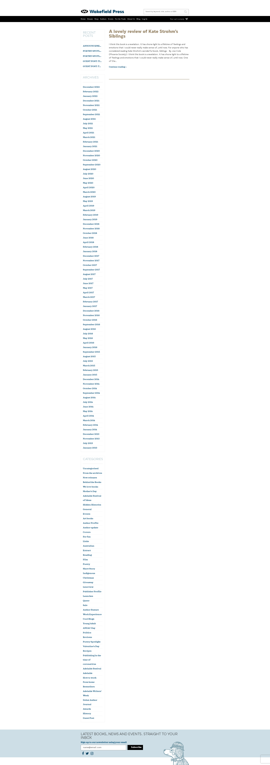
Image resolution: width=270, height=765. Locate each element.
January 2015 (90, 375)
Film (85, 560)
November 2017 (91, 261)
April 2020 (88, 187)
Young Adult (89, 623)
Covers (87, 532)
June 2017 (88, 283)
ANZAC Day (89, 628)
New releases (90, 478)
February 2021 (90, 142)
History (87, 713)
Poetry (86, 564)
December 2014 (91, 379)
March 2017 (89, 297)
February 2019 (90, 215)
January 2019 (90, 219)
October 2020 (90, 160)
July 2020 (88, 174)
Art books (88, 518)
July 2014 (88, 402)
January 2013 (90, 448)
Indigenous (89, 573)
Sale (85, 605)
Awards (87, 709)
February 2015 (90, 370)
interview (88, 587)
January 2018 (90, 251)
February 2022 (90, 92)
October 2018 (90, 233)
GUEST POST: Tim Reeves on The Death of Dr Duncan (92, 61)
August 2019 (89, 197)
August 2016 (89, 329)
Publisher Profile (92, 592)
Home (83, 19)
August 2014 (89, 398)
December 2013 (91, 434)
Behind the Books (92, 482)
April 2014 (88, 416)
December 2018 (91, 224)
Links (86, 541)
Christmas (88, 578)
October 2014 (90, 388)
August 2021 (89, 119)
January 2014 (90, 430)
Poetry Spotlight (91, 642)
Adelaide (87, 673)
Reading (87, 555)
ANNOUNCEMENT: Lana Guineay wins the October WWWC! (92, 46)
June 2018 (88, 238)
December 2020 (91, 151)
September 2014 (91, 393)
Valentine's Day (91, 646)
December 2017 (91, 256)
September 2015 (91, 352)
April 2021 (88, 133)
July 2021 (88, 124)
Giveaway (88, 582)
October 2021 (90, 110)
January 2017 (90, 306)
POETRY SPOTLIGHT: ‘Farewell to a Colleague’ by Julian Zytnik (92, 56)
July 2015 (88, 361)
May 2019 (88, 201)
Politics (87, 633)
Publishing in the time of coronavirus (92, 659)
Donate (90, 19)
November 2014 (91, 384)
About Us (131, 19)
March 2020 (89, 192)
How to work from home (89, 680)
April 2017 (88, 292)
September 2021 (91, 114)
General (87, 509)
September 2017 (91, 270)
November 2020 (91, 155)
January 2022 (90, 96)
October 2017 (90, 265)
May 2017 (88, 288)
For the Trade (120, 19)
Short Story (89, 569)
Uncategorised (90, 468)
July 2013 (88, 443)
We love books (90, 487)
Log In (144, 19)
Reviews (87, 637)
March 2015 (89, 366)
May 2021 (88, 128)
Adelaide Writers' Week (92, 693)
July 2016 (88, 334)
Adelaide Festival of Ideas (92, 498)
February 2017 (90, 302)
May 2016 (88, 338)
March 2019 (89, 210)
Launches (88, 596)
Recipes (87, 651)
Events (110, 19)
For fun (87, 537)
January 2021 (90, 146)
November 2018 (91, 229)
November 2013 (91, 439)
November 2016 (91, 315)
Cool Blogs (88, 619)
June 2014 (88, 407)
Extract (87, 550)
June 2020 (88, 178)
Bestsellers (89, 687)
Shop (96, 19)
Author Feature (91, 610)
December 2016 (91, 311)
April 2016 (88, 343)
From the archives (92, 473)
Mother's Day (90, 491)
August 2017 (89, 274)
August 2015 (89, 356)
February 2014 (90, 425)
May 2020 (88, 183)
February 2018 (90, 247)
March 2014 (89, 420)
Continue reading (117, 67)
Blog (138, 19)
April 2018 (88, 242)
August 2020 (89, 169)
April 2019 (88, 206)
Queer (86, 601)
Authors (103, 19)
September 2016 (91, 324)
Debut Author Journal (90, 702)
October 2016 (90, 320)
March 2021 (89, 137)
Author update (90, 528)
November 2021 (91, 105)
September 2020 (91, 165)
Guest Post (88, 718)
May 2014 (88, 411)
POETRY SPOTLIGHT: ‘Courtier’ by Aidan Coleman (92, 51)
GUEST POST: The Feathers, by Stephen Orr (92, 66)
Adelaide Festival (92, 669)
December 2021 (91, 101)
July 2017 (88, 279)
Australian (88, 546)
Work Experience (92, 614)
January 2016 (90, 347)
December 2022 (91, 87)
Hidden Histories (92, 505)
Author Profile (90, 523)
